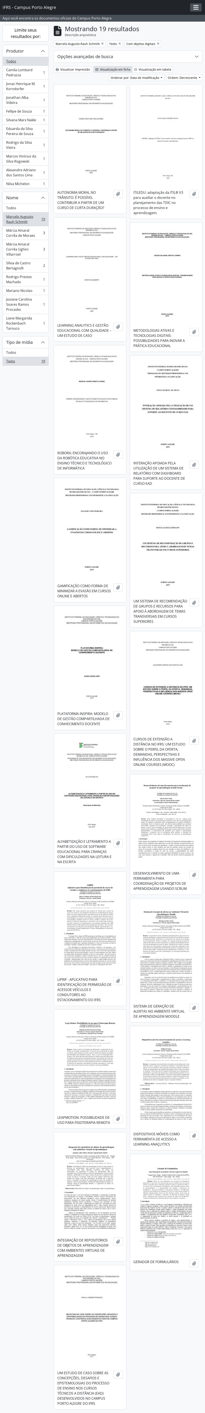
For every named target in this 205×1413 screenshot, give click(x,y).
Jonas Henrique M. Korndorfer (25, 86)
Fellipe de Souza (25, 112)
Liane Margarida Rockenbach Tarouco (25, 323)
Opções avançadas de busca (85, 56)
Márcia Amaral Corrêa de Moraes (25, 233)
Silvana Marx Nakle (25, 120)
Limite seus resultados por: (26, 33)
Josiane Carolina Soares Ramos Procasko (25, 304)
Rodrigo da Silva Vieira (25, 145)
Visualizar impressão (73, 69)
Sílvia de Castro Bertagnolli (25, 265)
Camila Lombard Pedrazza (25, 72)
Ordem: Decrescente (183, 78)
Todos (11, 61)
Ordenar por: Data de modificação (135, 78)
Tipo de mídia (19, 342)
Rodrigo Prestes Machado (25, 279)
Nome (12, 198)
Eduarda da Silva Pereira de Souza (25, 131)
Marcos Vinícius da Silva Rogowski (25, 159)
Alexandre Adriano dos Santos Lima (25, 172)
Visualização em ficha (112, 69)
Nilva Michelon (25, 184)
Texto (25, 362)
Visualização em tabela (152, 69)
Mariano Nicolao (25, 291)
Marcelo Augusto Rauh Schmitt (25, 219)
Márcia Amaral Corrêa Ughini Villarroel (25, 249)
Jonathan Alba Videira (25, 100)
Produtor (15, 51)
